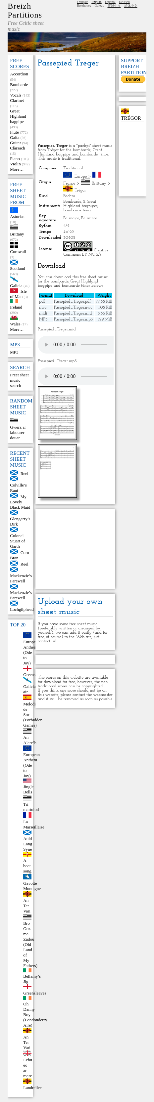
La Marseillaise (33, 824)
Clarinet (17, 100)
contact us (46, 641)
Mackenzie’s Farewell (21, 578)
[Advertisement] (75, 106)
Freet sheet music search (19, 380)
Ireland (16, 307)
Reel (24, 473)
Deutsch (124, 2)
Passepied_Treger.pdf (72, 301)
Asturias (17, 216)
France (69, 183)
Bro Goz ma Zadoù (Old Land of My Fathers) (30, 944)
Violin (15, 163)
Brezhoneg (84, 5)
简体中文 (130, 6)
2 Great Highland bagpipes (80, 203)
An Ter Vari (26, 905)
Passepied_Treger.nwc (73, 307)
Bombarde (19, 84)
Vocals (15, 95)
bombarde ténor (77, 210)
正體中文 (114, 6)
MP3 (14, 352)
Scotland (17, 268)
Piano (15, 158)
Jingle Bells (28, 789)
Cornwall (18, 251)
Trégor (80, 190)
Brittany (17, 234)
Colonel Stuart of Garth (17, 541)
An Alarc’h (29, 740)
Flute (14, 132)
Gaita (14, 137)
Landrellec (32, 1087)
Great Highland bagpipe (18, 116)
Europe (81, 176)
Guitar (15, 142)
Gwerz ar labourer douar (18, 432)
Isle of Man (18, 294)
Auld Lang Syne (27, 844)
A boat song (27, 865)
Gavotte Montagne (32, 886)
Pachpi (69, 196)
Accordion (19, 73)
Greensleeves (34, 674)
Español (110, 2)
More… (17, 169)
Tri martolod (31, 807)
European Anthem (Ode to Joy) (31, 652)
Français (82, 2)
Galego (99, 5)
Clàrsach (17, 148)
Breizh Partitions (25, 10)
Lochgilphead (21, 609)
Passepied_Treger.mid (73, 313)
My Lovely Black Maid (20, 502)
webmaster (103, 695)
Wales (15, 323)
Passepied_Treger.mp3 (73, 319)
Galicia (16, 285)
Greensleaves (34, 993)
